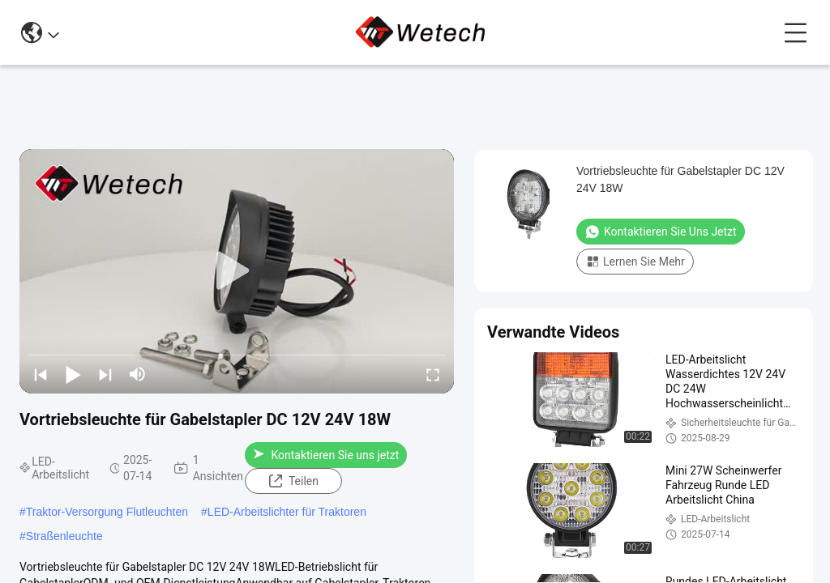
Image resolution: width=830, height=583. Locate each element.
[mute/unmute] (138, 374)
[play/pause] (73, 374)
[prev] (40, 374)
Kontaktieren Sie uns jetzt (326, 455)
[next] (105, 374)
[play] (236, 271)
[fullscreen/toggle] (433, 374)
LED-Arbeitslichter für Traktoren (287, 511)
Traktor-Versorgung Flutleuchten (107, 511)
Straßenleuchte (64, 536)
